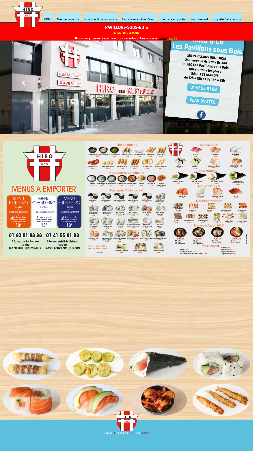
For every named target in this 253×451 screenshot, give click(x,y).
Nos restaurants (68, 19)
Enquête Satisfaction (227, 19)
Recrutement (199, 19)
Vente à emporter (173, 19)
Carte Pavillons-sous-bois (100, 19)
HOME (48, 19)
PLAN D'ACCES (202, 101)
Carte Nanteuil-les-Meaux (139, 19)
